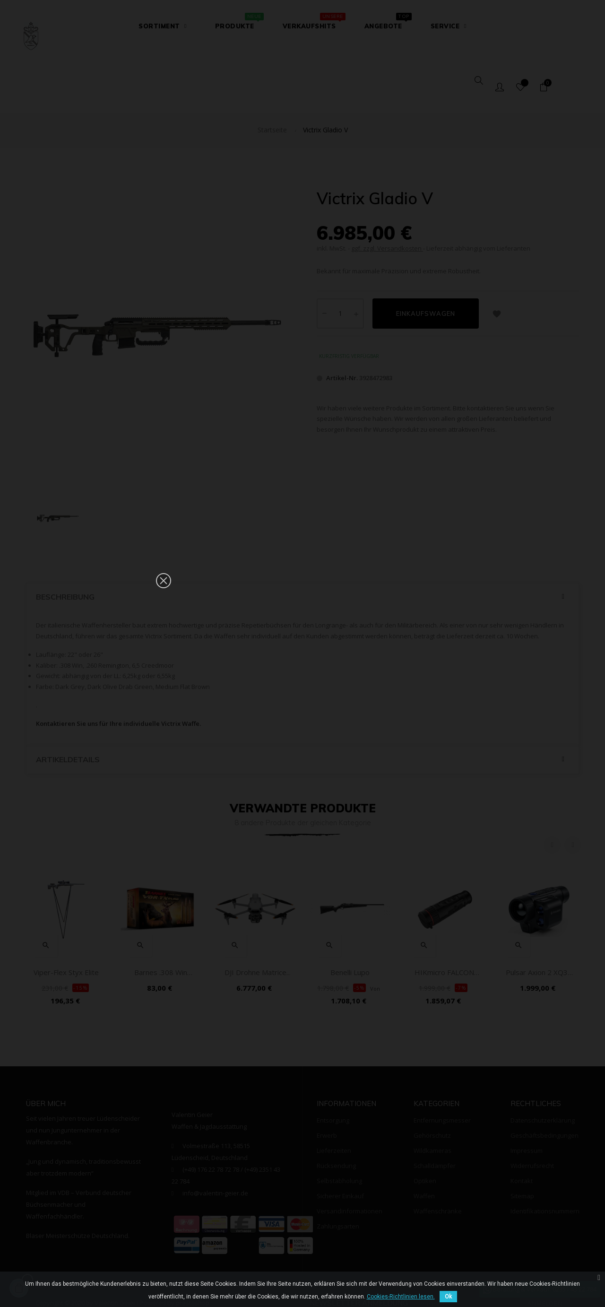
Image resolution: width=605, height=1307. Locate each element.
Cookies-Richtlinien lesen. (401, 1296)
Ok (448, 1296)
